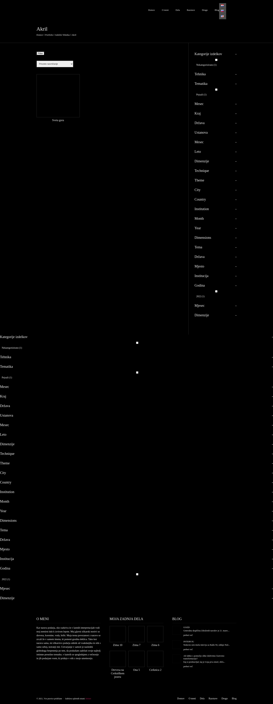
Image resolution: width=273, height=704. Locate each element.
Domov (151, 10)
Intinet (88, 698)
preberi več (188, 635)
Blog (217, 10)
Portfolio (49, 35)
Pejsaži (201, 94)
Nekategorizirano (206, 65)
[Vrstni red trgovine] (55, 64)
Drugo (205, 10)
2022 (200, 296)
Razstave (191, 10)
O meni (165, 10)
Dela (178, 10)
